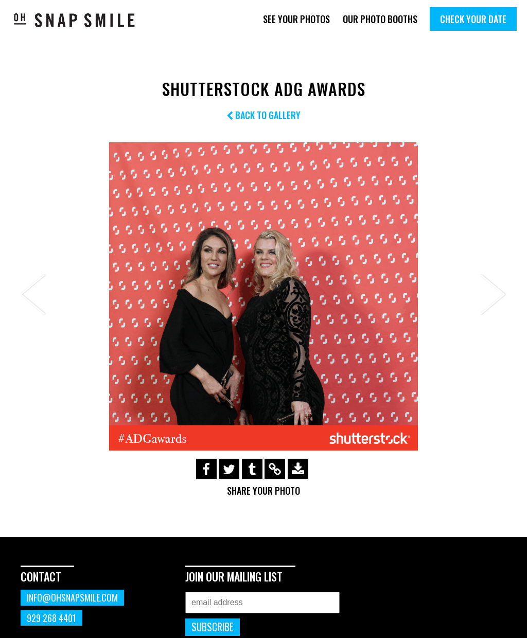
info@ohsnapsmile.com (72, 597)
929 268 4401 (51, 618)
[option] (263, 296)
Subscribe (212, 627)
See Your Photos (296, 19)
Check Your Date (473, 19)
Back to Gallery (263, 115)
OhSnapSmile (74, 20)
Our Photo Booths (380, 19)
